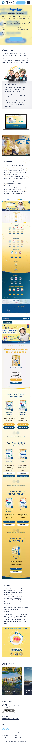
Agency (4, 733)
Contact (18, 737)
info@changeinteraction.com (10, 718)
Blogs (17, 735)
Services (18, 733)
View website (16, 39)
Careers (4, 737)
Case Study (5, 735)
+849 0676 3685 (6, 721)
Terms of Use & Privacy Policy (11, 741)
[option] (13, 681)
